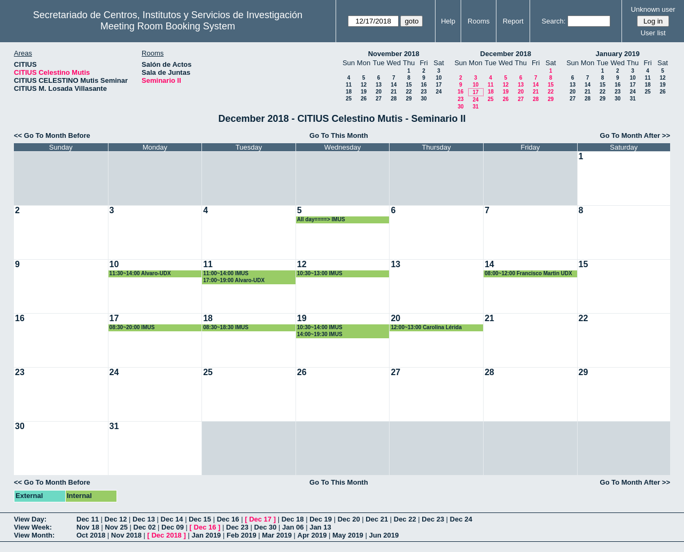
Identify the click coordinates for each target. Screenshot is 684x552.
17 (438, 85)
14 (394, 85)
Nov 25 (116, 527)
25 (349, 99)
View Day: (30, 519)
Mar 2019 (277, 535)
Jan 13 (320, 527)
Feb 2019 (241, 535)
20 (379, 92)
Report (513, 21)
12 (364, 85)
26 (364, 99)
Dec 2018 (166, 535)
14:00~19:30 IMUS (320, 334)
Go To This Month (338, 135)
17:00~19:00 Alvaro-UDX (234, 280)
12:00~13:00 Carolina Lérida (426, 327)
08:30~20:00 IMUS (132, 327)
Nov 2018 (126, 535)
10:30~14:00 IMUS (320, 327)
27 (379, 99)
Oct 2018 (90, 535)
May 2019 (347, 535)
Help (448, 21)
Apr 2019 (312, 535)
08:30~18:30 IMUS (225, 327)
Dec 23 (433, 519)
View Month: (34, 535)
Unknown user (653, 9)
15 (408, 85)
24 (438, 92)
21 (394, 92)
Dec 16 (228, 519)
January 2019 (618, 54)
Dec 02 (145, 527)
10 (438, 78)
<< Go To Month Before (52, 135)
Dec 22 (405, 519)
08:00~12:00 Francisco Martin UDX (528, 273)
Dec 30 (265, 527)
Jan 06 (293, 527)
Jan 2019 (206, 535)
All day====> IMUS (321, 219)
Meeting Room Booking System (167, 26)
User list (653, 33)
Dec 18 (293, 519)
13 (379, 85)
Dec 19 (320, 519)
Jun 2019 (384, 535)
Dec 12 (116, 519)
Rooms (478, 21)
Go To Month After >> (635, 135)
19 (364, 92)
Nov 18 (87, 527)
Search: (554, 21)
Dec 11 (87, 519)
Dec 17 (260, 519)
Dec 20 (349, 519)
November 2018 (393, 54)
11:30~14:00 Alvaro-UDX (140, 273)
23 (423, 92)
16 (423, 85)
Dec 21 (377, 519)
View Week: (33, 527)
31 (475, 107)
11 (349, 85)
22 (408, 92)
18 (349, 92)
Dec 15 (200, 519)
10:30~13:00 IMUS (320, 273)
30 (423, 99)
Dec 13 (144, 519)
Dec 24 (461, 519)
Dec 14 (172, 519)
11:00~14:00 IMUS (225, 273)
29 (408, 99)
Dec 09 (172, 527)
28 (394, 99)
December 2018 (505, 54)
